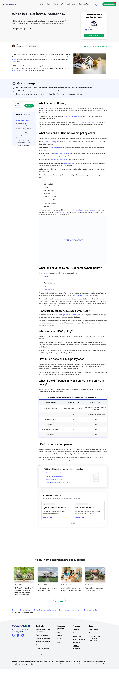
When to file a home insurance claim (57, 482)
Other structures (55, 148)
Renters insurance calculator (55, 479)
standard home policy (88, 122)
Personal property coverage (59, 159)
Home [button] (48, 4)
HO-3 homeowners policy (74, 116)
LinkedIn (22, 644)
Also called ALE (69, 163)
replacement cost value (62, 212)
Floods (46, 276)
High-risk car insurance (43, 650)
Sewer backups (49, 289)
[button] (97, 4)
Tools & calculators (42, 644)
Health (59, 648)
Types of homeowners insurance (54, 508)
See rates (29, 105)
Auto (58, 641)
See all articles (59, 610)
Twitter (18, 644)
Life (58, 651)
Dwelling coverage (51, 142)
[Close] (36, 46)
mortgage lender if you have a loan (70, 315)
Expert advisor (77, 645)
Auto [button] (41, 4)
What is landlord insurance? (85, 508)
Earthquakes (48, 280)
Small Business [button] (71, 4)
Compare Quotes (109, 4)
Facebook (13, 644)
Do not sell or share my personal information (95, 647)
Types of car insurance (43, 647)
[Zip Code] (94, 30)
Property (60, 644)
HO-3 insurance (44, 68)
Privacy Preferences (42, 657)
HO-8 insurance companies (23, 145)
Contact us (76, 642)
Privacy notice (93, 638)
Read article (47, 517)
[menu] (42, 4)
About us (76, 638)
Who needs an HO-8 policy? (23, 133)
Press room (77, 651)
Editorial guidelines (79, 648)
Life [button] (62, 4)
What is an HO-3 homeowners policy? (56, 529)
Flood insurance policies (79, 295)
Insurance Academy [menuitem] (85, 4)
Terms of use (93, 642)
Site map (38, 654)
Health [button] (56, 4)
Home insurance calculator (54, 473)
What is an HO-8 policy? (23, 120)
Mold (45, 286)
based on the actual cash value (86, 210)
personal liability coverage (61, 153)
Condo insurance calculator (55, 476)
